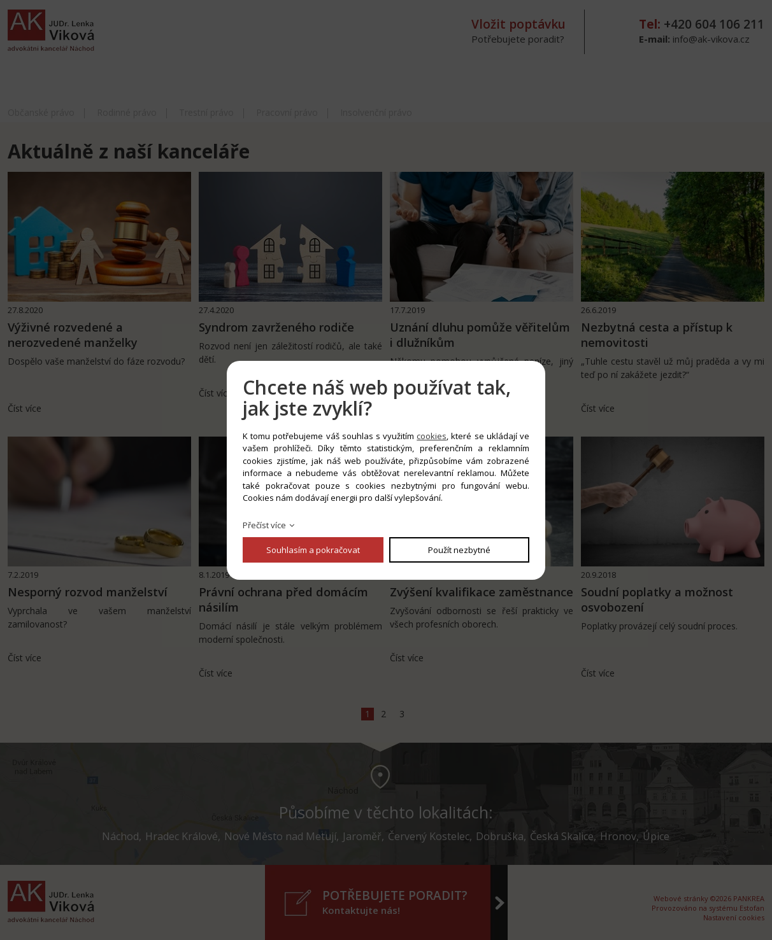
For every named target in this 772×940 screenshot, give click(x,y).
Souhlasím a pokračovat (313, 550)
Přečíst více (264, 525)
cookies (432, 436)
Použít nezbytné (459, 550)
